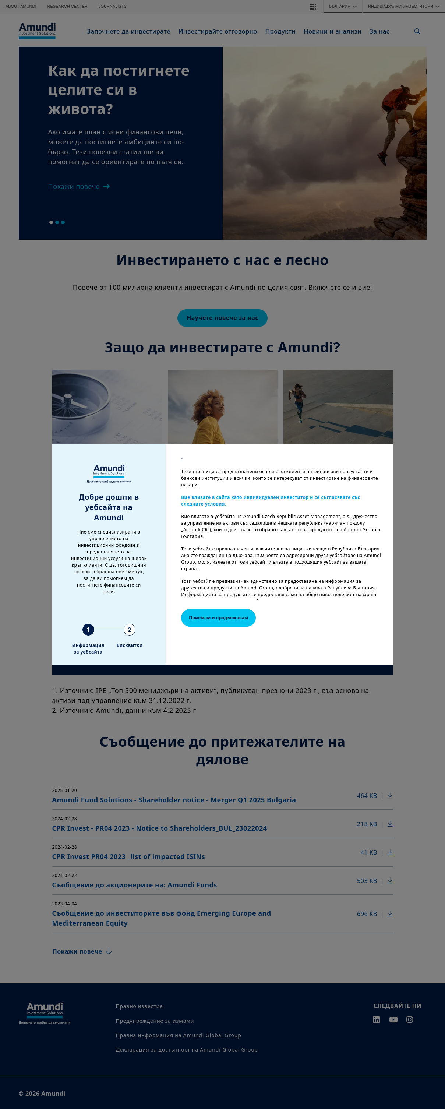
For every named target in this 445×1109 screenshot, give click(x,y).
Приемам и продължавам (218, 618)
